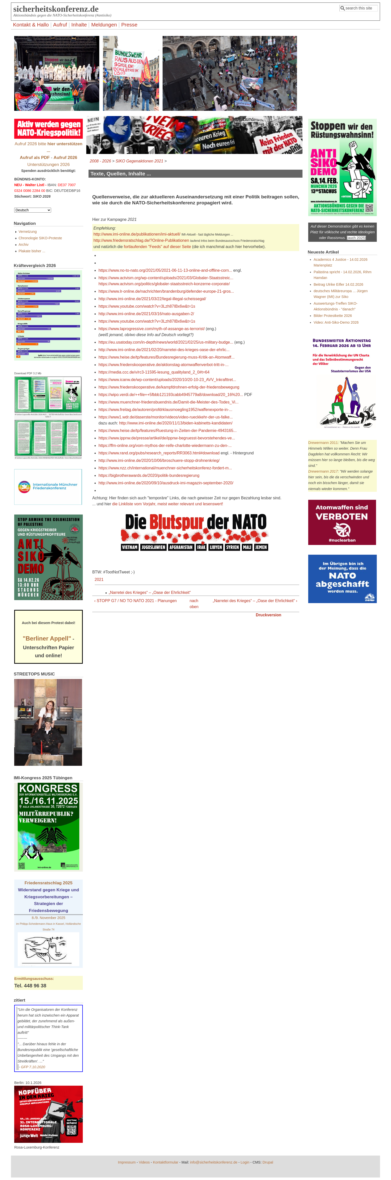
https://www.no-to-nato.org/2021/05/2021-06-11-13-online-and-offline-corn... (165, 270)
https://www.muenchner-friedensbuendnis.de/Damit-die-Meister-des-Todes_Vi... (168, 402)
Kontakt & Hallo (31, 24)
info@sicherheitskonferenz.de (213, 1162)
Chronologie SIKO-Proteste (40, 238)
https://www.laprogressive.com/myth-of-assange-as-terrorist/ (151, 329)
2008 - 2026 (100, 161)
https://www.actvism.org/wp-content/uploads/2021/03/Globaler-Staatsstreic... (165, 278)
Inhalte (79, 24)
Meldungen (104, 24)
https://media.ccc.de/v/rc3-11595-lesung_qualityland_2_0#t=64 (153, 372)
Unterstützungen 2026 (48, 164)
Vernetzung (27, 232)
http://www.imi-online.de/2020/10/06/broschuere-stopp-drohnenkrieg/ (159, 460)
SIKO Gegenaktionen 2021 (139, 161)
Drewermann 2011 (323, 443)
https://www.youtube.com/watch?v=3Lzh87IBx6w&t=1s (146, 306)
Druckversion (268, 615)
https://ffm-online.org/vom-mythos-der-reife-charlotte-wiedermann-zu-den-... (165, 445)
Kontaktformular (165, 1162)
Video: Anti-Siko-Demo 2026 (336, 322)
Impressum (127, 1162)
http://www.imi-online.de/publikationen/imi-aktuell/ (137, 234)
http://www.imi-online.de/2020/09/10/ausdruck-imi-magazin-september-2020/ (165, 483)
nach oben (194, 604)
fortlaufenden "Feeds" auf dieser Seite (157, 247)
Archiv (23, 245)
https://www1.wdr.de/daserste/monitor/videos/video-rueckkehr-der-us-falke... (165, 417)
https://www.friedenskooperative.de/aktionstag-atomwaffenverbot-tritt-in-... (163, 365)
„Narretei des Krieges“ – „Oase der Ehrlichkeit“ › (255, 601)
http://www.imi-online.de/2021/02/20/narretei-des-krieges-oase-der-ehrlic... (164, 350)
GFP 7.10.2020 (33, 1067)
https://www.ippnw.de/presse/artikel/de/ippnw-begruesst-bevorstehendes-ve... (166, 438)
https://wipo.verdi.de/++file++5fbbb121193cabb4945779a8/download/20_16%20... (170, 395)
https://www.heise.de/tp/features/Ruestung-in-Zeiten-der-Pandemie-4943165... (167, 430)
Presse (129, 24)
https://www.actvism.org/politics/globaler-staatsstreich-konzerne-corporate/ (164, 284)
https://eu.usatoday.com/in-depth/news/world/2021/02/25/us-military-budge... (165, 342)
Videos (144, 1162)
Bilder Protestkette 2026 (333, 316)
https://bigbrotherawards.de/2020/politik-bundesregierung (148, 475)
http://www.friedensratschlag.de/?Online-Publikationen (141, 240)
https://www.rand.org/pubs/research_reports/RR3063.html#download (159, 453)
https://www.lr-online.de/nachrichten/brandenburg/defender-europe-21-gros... (166, 291)
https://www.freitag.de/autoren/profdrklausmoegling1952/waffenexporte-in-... (165, 409)
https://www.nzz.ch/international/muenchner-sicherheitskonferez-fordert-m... (165, 468)
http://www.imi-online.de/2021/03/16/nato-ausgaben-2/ (146, 314)
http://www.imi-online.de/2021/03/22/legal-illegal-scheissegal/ (152, 299)
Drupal (268, 1162)
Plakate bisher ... (31, 251)
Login (245, 1162)
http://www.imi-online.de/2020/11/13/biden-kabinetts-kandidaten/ (176, 423)
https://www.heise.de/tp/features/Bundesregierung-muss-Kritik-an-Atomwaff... (166, 357)
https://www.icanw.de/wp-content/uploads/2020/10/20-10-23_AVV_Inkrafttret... (167, 380)
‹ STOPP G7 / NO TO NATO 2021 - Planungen (135, 601)
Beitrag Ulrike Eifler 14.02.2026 (338, 284)
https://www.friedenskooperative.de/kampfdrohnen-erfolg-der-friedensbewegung (168, 387)
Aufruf (60, 24)
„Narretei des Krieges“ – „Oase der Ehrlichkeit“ (150, 592)
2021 (99, 579)
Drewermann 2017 (323, 471)
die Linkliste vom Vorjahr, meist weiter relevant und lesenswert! (167, 504)
